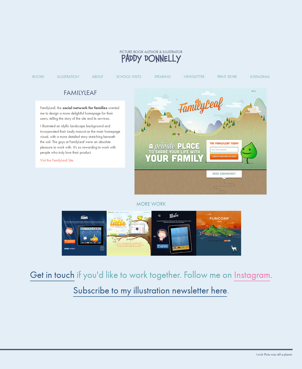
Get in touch (52, 275)
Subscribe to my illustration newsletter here (150, 290)
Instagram (252, 275)
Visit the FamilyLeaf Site (56, 160)
